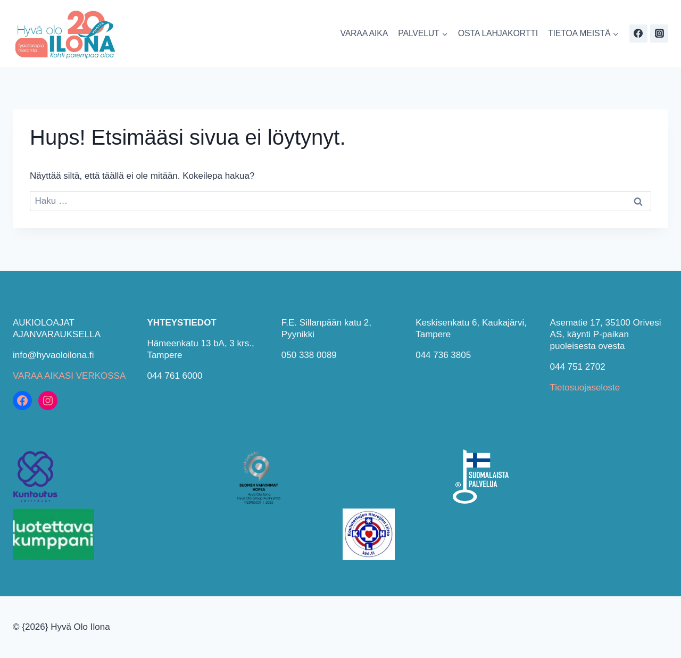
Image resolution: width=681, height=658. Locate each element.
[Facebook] (638, 33)
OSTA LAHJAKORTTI (498, 33)
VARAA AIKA (364, 33)
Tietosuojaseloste (585, 387)
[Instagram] (659, 33)
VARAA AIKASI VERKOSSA (69, 376)
